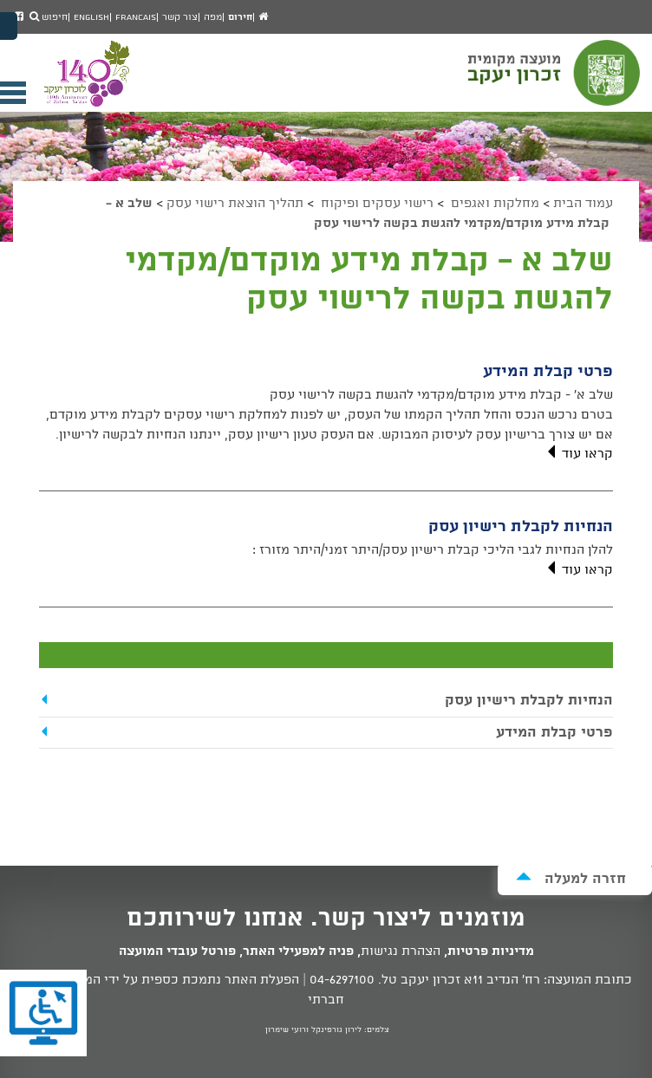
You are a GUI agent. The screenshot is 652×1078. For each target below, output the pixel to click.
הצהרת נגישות (400, 951)
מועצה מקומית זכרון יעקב (555, 80)
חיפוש (48, 17)
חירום (240, 17)
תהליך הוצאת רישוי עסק (234, 203)
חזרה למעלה (571, 878)
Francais (135, 17)
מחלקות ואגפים (493, 203)
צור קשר (180, 17)
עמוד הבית (583, 203)
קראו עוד (578, 454)
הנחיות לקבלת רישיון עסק (520, 526)
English (91, 17)
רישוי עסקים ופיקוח (375, 203)
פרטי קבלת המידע (548, 371)
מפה (213, 17)
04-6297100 (342, 980)
